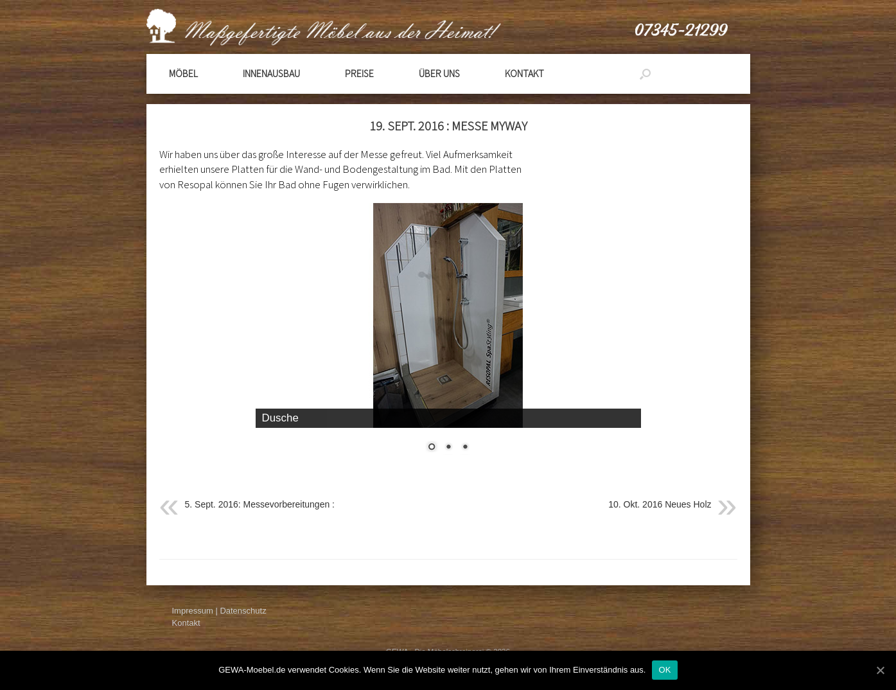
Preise (359, 73)
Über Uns (439, 73)
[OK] (880, 670)
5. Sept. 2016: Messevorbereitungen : (260, 504)
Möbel (183, 73)
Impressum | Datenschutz (219, 610)
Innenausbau (271, 73)
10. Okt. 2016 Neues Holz (659, 504)
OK (664, 670)
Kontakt (524, 73)
